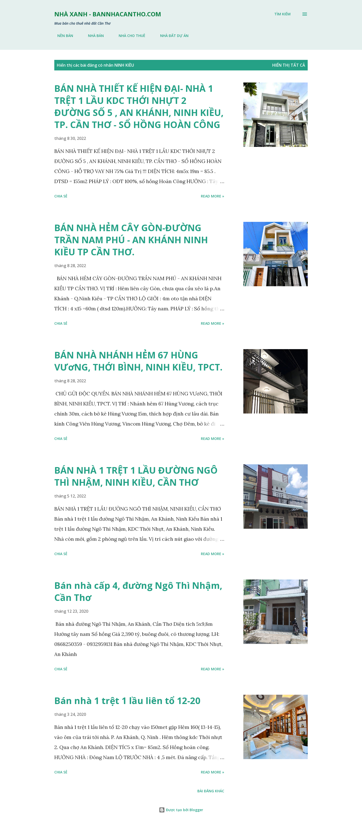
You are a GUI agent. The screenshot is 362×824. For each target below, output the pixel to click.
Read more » (212, 196)
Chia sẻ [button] (60, 196)
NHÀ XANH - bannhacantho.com (107, 14)
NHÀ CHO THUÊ (129, 35)
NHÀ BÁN (93, 35)
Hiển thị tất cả (288, 65)
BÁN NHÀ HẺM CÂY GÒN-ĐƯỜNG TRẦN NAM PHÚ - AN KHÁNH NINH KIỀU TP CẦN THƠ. (131, 240)
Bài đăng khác (210, 791)
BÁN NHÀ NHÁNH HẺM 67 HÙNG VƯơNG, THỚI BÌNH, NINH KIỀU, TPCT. (138, 361)
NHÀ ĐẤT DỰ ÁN (171, 35)
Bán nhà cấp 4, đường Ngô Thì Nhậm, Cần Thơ (138, 591)
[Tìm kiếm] (282, 14)
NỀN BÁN (62, 35)
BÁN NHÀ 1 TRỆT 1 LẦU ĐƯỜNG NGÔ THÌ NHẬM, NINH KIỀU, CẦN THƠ (136, 476)
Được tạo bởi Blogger (181, 809)
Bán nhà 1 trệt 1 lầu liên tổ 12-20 (127, 700)
